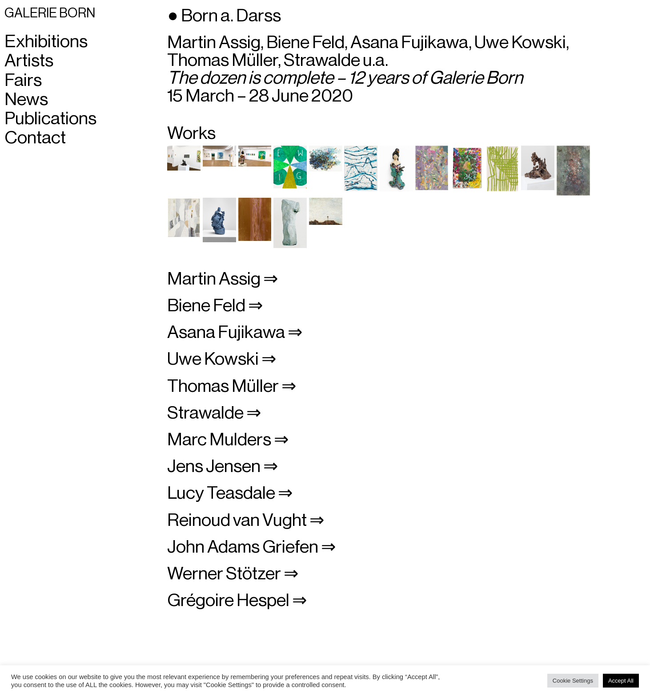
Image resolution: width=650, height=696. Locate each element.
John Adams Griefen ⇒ (251, 547)
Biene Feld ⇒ (215, 305)
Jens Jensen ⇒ (222, 466)
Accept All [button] (621, 680)
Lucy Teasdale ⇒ (230, 493)
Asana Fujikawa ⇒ (235, 332)
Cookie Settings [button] (573, 680)
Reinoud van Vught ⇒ (246, 520)
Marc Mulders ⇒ (228, 439)
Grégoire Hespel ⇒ (237, 600)
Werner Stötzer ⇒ (233, 573)
